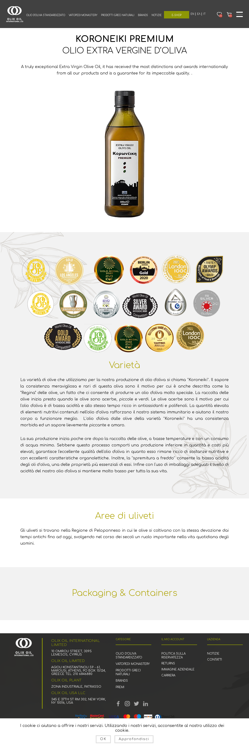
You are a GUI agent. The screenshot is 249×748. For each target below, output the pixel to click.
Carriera (168, 675)
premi (120, 687)
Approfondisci (134, 739)
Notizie (157, 15)
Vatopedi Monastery (83, 15)
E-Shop (176, 15)
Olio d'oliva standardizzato (45, 15)
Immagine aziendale (177, 669)
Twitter (136, 703)
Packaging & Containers (124, 593)
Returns (168, 663)
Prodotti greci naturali (117, 15)
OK (103, 739)
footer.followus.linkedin (145, 703)
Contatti (214, 659)
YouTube (127, 703)
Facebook (118, 703)
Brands (143, 15)
